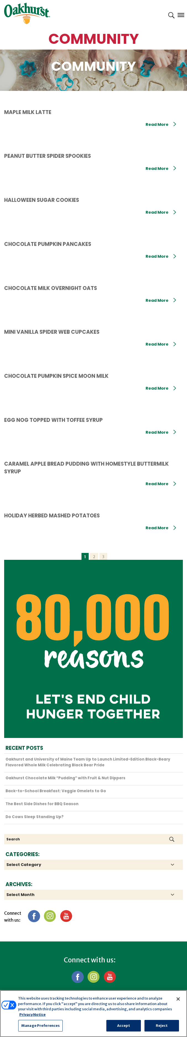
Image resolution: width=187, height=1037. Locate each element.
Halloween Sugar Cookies (41, 200)
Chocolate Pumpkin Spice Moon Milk (56, 376)
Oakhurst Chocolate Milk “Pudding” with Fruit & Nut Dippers (65, 778)
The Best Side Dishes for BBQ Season (42, 804)
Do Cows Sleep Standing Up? (35, 816)
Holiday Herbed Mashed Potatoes (52, 515)
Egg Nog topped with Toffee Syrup (53, 420)
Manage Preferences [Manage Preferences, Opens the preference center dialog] (40, 1025)
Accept (123, 1025)
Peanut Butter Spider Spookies (47, 156)
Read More (161, 124)
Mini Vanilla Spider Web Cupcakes (51, 332)
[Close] (178, 999)
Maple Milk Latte (27, 112)
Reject (162, 1025)
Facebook (34, 916)
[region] (93, 1013)
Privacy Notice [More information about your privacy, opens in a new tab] (32, 1014)
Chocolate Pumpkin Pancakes (47, 244)
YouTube (66, 916)
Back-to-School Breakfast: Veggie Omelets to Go (56, 791)
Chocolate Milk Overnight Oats (50, 288)
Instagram (50, 916)
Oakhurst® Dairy (27, 13)
